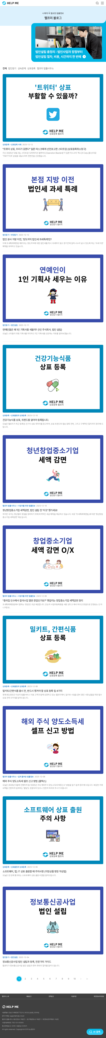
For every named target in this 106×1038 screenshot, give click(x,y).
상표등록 (31, 68)
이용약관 (73, 996)
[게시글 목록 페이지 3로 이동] (31, 979)
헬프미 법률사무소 (45, 68)
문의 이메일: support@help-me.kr (13, 1016)
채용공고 (28, 996)
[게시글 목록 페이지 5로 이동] (43, 979)
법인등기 (12, 68)
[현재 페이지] (19, 979)
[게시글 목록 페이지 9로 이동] (68, 979)
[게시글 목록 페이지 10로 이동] (74, 979)
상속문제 (22, 68)
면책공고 (51, 996)
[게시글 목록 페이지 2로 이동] (25, 979)
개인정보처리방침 (99, 996)
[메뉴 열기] (102, 3)
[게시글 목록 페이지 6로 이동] (50, 979)
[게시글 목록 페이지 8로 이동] (62, 979)
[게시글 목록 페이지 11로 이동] (87, 979)
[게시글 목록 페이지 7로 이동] (56, 979)
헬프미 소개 (5, 996)
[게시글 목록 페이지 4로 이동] (37, 979)
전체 (5, 68)
